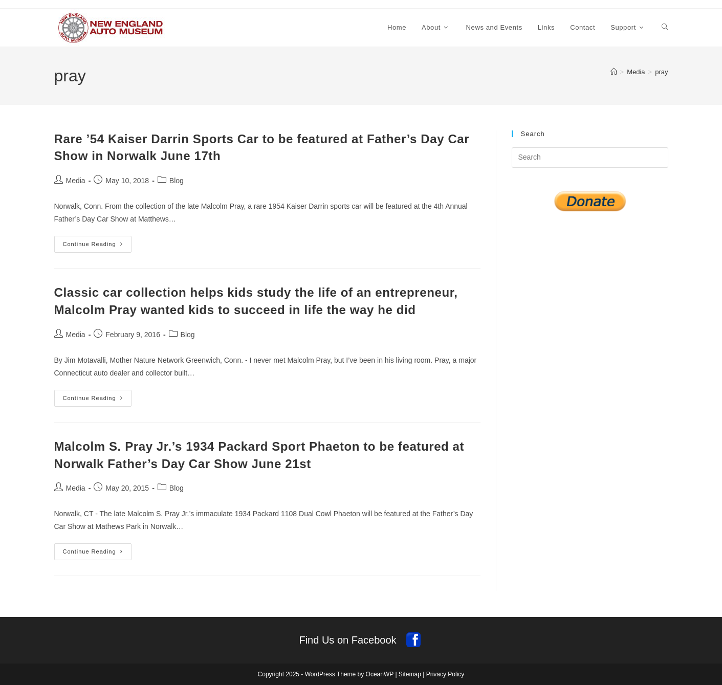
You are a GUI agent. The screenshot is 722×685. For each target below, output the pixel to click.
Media (75, 180)
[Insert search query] (590, 157)
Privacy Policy (445, 674)
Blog (176, 180)
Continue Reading (97, 246)
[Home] (613, 72)
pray (661, 72)
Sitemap (410, 674)
